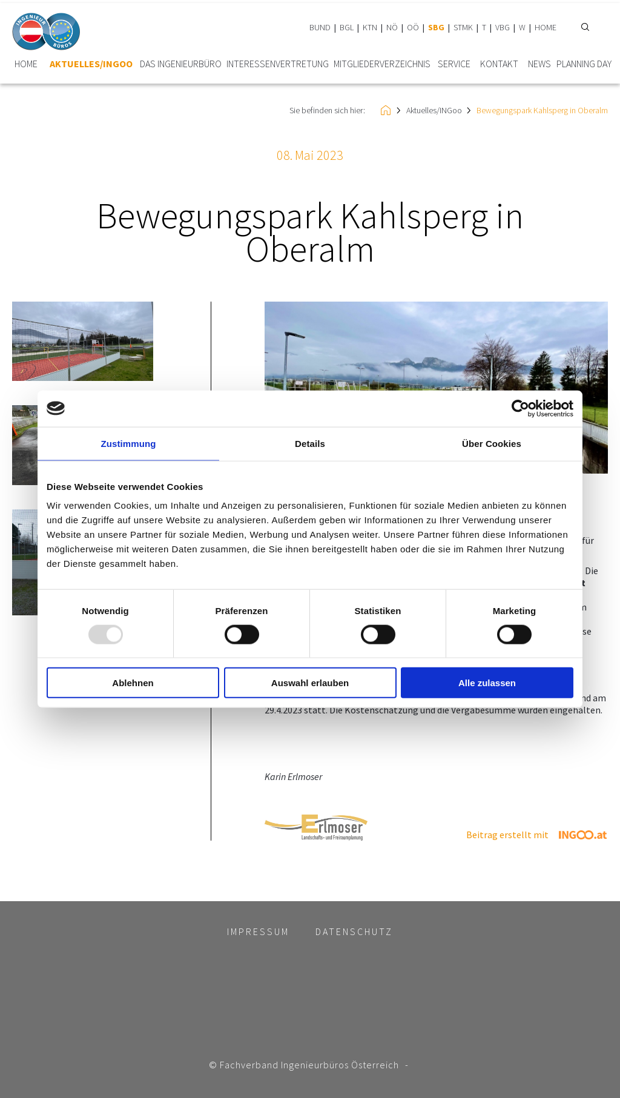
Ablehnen (132, 683)
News (539, 64)
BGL (347, 27)
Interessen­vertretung (277, 64)
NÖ (392, 27)
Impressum (258, 931)
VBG (502, 27)
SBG (436, 27)
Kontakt (499, 64)
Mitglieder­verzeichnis (382, 64)
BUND (320, 27)
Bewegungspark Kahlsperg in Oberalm (542, 110)
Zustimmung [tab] (128, 443)
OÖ (413, 27)
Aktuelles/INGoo (91, 64)
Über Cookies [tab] (491, 443)
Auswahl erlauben (310, 683)
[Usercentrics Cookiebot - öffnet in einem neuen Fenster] (520, 408)
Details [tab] (310, 443)
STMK (463, 27)
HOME (545, 27)
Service (454, 64)
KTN (370, 27)
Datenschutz (354, 931)
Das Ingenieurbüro (181, 64)
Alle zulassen (487, 683)
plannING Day (584, 64)
